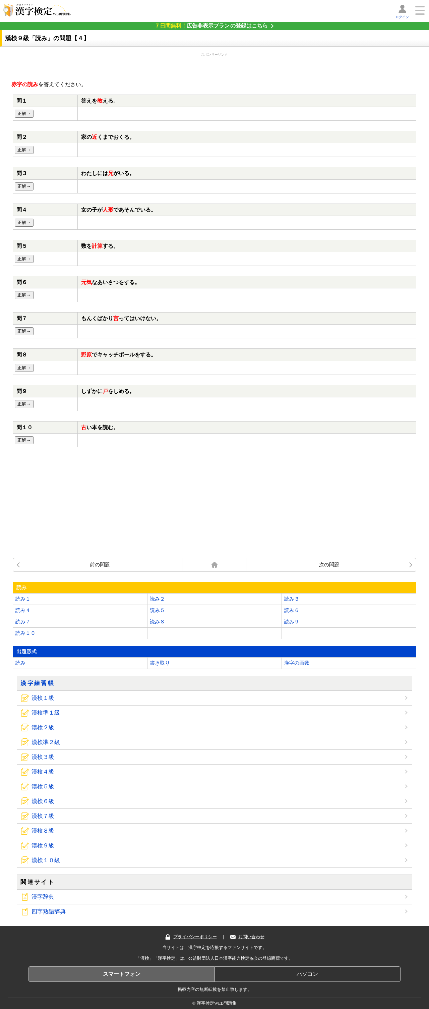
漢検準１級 (46, 713)
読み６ (291, 610)
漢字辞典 (43, 897)
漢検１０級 (46, 860)
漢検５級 (43, 786)
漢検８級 (43, 831)
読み (20, 663)
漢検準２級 (46, 742)
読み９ (291, 621)
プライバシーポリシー (191, 937)
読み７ (22, 621)
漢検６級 (43, 801)
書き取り (160, 663)
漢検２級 (43, 727)
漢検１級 (43, 698)
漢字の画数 (296, 663)
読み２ (157, 599)
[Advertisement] (214, 65)
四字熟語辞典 (49, 911)
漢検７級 (43, 816)
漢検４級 (43, 772)
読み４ (22, 610)
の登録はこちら (211, 26)
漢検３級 (43, 757)
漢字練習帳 (37, 683)
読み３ (291, 599)
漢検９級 (43, 845)
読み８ (157, 621)
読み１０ (25, 633)
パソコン (307, 974)
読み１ (22, 599)
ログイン (402, 17)
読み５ (157, 610)
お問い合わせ (247, 937)
